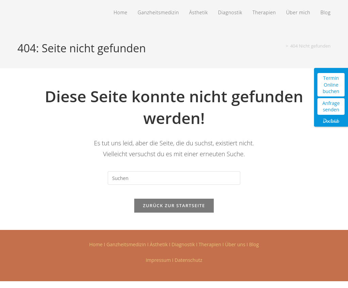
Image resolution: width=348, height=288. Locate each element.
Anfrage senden (331, 106)
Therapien (210, 251)
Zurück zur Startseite (174, 212)
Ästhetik (159, 251)
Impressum (158, 267)
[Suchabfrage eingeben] (174, 178)
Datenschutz (188, 267)
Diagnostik (183, 251)
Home (96, 251)
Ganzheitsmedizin (126, 251)
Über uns (235, 251)
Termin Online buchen (331, 84)
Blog (254, 251)
